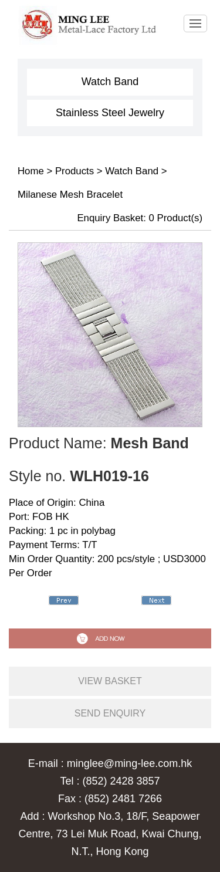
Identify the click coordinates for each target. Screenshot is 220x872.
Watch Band (110, 81)
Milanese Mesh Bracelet (70, 194)
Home (31, 171)
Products (74, 171)
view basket (109, 681)
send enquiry (110, 713)
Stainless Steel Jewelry (110, 113)
